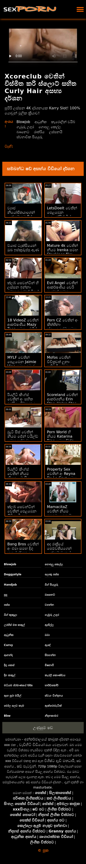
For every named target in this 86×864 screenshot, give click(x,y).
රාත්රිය (69, 132)
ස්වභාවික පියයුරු (50, 137)
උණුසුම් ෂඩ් (43, 727)
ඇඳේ (47, 645)
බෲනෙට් (52, 132)
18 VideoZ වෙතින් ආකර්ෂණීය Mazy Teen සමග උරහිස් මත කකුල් (23, 326)
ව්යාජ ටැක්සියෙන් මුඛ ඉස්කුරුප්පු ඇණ (23, 247)
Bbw (7, 715)
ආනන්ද (8, 655)
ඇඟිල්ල (49, 625)
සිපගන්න (50, 655)
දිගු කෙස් (9, 665)
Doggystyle (12, 574)
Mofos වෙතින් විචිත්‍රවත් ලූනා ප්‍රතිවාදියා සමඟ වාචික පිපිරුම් (59, 364)
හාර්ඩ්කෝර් (51, 685)
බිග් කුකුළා (10, 614)
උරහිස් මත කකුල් (14, 625)
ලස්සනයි (24, 137)
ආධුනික (42, 122)
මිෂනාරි (49, 665)
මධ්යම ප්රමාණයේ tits (18, 685)
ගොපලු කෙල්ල (28, 132)
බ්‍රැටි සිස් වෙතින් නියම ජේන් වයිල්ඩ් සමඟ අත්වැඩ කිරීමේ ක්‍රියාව (22, 438)
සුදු (5, 594)
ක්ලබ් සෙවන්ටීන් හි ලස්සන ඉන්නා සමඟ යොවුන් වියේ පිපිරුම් (23, 289)
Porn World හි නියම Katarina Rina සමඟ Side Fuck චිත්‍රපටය (60, 438)
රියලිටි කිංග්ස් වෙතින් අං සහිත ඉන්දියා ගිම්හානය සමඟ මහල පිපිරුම (22, 401)
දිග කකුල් (9, 675)
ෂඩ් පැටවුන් (26, 766)
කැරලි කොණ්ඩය (55, 675)
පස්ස (7, 604)
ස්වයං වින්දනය (54, 695)
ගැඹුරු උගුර (56, 127)
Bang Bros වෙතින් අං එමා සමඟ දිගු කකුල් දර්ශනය (23, 548)
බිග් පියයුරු (51, 584)
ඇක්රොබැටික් (53, 705)
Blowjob (24, 122)
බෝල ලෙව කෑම (14, 705)
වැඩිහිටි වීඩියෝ (31, 745)
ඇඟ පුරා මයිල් (12, 695)
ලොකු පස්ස (52, 574)
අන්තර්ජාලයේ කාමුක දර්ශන (46, 739)
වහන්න (49, 604)
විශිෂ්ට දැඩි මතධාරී (59, 761)
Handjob (10, 584)
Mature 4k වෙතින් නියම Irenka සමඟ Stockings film (62, 249)
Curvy (8, 645)
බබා (47, 635)
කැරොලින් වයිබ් (29, 127)
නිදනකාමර (51, 715)
